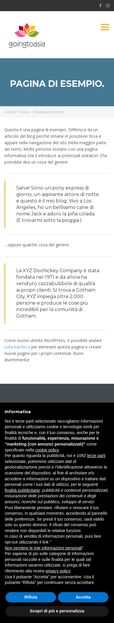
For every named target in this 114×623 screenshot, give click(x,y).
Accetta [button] (83, 597)
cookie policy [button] (47, 450)
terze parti (96, 455)
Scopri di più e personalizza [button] (57, 611)
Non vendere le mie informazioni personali (43, 548)
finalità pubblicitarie (22, 490)
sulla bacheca (17, 347)
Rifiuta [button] (31, 597)
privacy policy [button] (58, 571)
